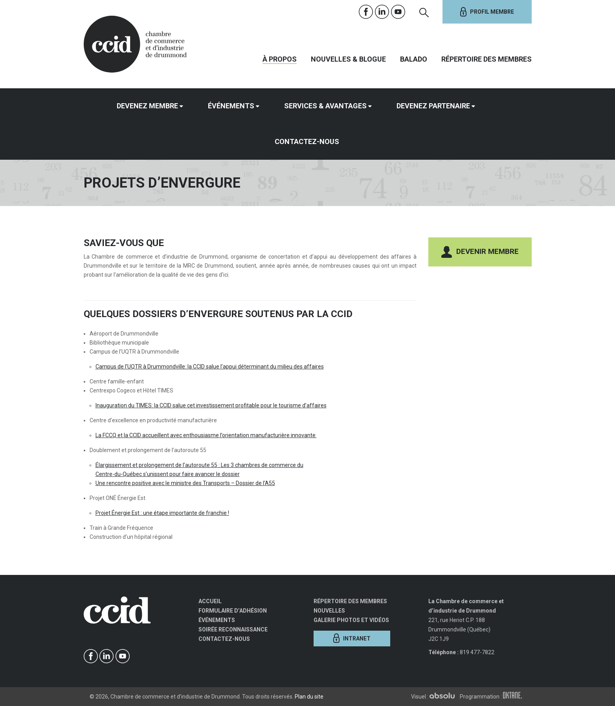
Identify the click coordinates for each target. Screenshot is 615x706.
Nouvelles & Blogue (348, 59)
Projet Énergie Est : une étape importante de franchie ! (162, 513)
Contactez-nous (307, 141)
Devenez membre (147, 106)
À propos (280, 59)
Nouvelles (329, 610)
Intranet (352, 638)
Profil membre (487, 11)
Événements (231, 106)
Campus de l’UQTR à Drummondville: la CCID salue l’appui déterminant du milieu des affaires (209, 366)
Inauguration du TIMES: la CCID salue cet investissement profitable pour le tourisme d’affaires (211, 405)
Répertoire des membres (486, 59)
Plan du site (309, 696)
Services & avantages (325, 106)
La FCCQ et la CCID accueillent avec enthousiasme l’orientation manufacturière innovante (206, 435)
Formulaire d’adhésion (232, 610)
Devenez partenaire (433, 106)
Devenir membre (480, 252)
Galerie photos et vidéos (351, 620)
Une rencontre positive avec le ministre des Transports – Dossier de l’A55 (185, 483)
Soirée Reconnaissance (233, 629)
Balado (413, 59)
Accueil (210, 601)
